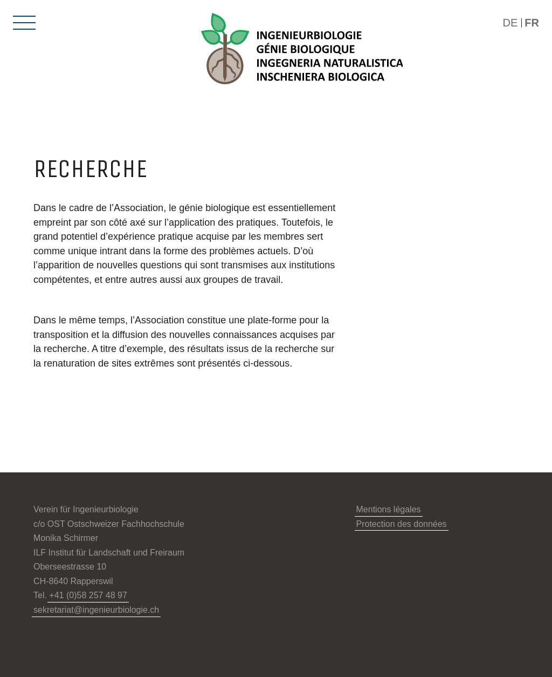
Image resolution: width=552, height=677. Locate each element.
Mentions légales (388, 509)
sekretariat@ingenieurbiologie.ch (96, 609)
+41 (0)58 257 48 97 (88, 595)
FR (532, 22)
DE (510, 22)
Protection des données (401, 524)
